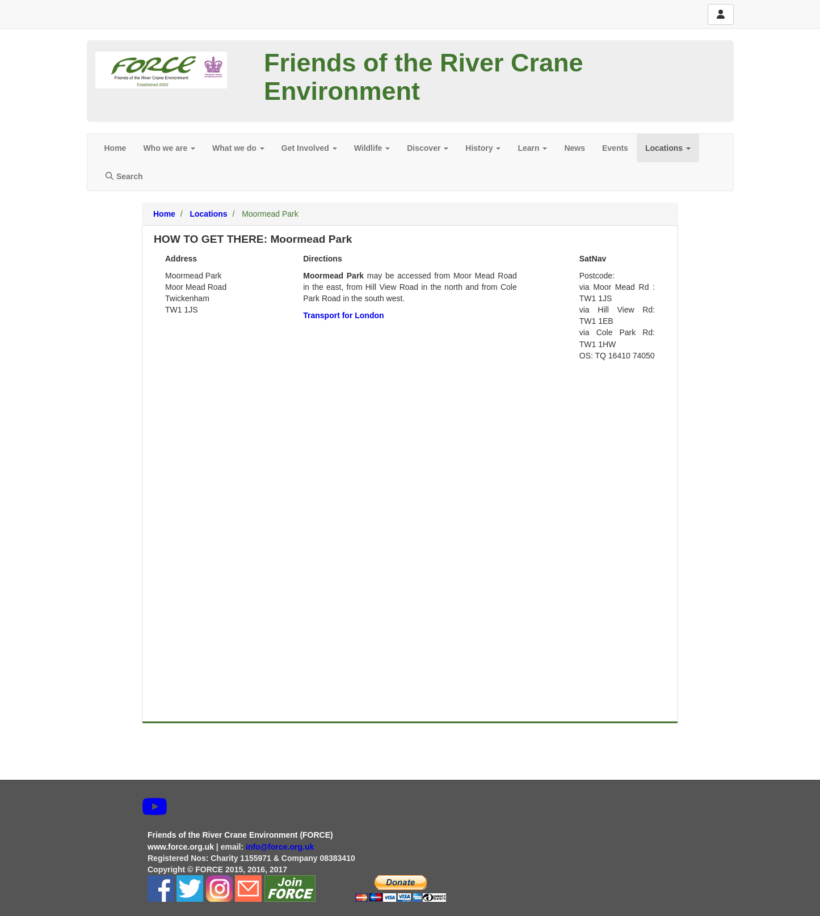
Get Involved (309, 148)
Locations (668, 148)
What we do (238, 148)
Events (615, 148)
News (574, 148)
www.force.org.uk (181, 846)
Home (115, 148)
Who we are (169, 148)
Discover (427, 148)
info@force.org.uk (281, 846)
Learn (532, 148)
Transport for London (343, 315)
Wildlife (372, 148)
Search (123, 176)
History (483, 148)
